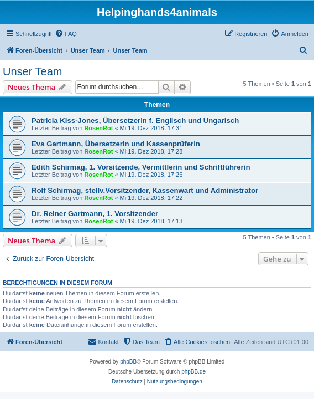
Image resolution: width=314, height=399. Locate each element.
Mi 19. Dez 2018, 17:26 (151, 174)
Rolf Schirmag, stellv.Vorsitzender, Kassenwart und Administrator (145, 190)
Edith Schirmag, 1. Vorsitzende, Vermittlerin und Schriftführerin (141, 167)
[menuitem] (66, 33)
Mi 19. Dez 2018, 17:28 (151, 151)
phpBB (128, 362)
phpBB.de (193, 372)
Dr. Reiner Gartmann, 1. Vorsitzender (95, 213)
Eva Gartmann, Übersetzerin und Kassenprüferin (116, 144)
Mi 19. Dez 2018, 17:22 (151, 198)
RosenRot (98, 128)
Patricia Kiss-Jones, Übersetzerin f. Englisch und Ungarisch (135, 120)
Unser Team (32, 71)
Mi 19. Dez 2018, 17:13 (151, 221)
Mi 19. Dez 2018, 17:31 (151, 128)
